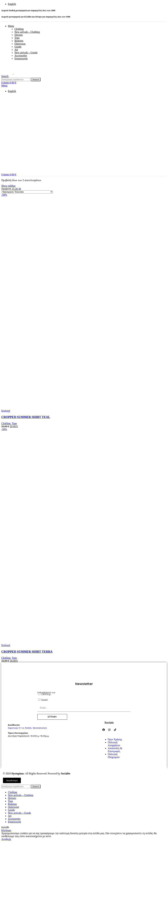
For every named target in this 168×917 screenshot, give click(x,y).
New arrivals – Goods (25, 52)
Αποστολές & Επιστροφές (115, 750)
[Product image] (36, 407)
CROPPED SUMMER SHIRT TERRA (26, 651)
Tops (17, 37)
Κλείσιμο (6, 830)
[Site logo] (7, 73)
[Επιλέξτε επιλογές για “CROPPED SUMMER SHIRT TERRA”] (5, 645)
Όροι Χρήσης (115, 739)
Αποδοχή (6, 839)
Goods (17, 46)
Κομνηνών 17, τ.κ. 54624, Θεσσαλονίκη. (28, 727)
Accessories (20, 55)
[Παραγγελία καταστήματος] (27, 191)
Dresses (18, 34)
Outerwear (20, 43)
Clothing (19, 29)
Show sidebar (8, 185)
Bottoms (18, 40)
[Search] (5, 76)
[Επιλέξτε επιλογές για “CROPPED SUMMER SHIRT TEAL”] (5, 410)
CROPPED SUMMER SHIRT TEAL (25, 417)
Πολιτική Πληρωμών (114, 756)
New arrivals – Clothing (27, 32)
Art (16, 49)
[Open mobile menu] (4, 85)
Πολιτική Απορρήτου (114, 744)
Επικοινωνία (21, 58)
